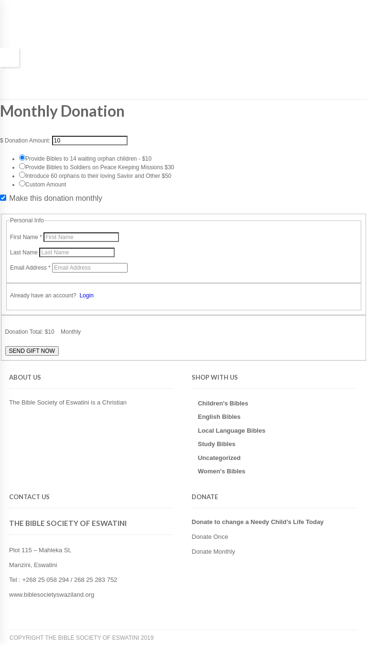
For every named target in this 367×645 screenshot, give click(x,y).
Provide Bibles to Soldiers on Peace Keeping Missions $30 (99, 167)
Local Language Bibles (231, 430)
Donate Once (210, 536)
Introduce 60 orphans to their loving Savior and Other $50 (98, 176)
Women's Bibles (222, 471)
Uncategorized (219, 457)
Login (86, 295)
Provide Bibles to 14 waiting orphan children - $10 (88, 158)
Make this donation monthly (55, 198)
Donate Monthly (213, 551)
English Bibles (219, 416)
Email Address (31, 267)
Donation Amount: (27, 140)
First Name (26, 237)
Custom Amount (45, 184)
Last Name (24, 252)
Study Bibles (217, 444)
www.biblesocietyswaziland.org (51, 594)
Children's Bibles (223, 403)
